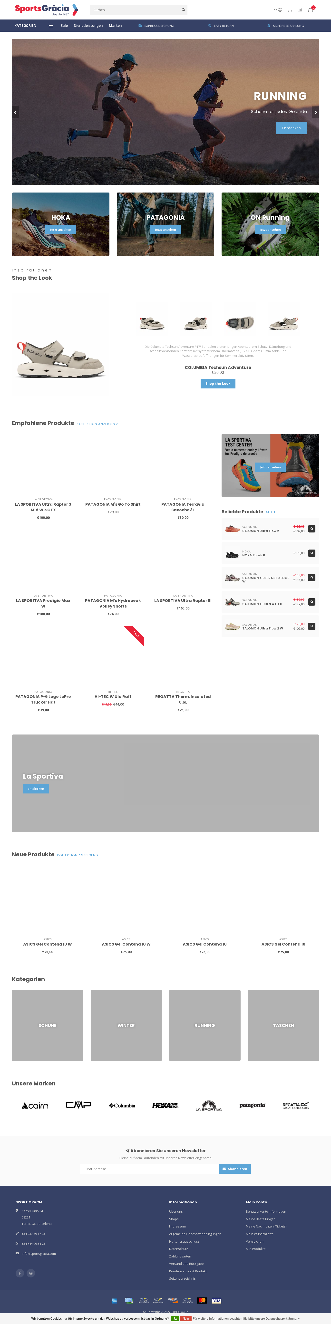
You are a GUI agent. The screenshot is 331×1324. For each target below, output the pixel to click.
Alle (271, 512)
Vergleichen (254, 1241)
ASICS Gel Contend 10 (205, 944)
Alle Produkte (256, 1249)
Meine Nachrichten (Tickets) (266, 1226)
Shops (174, 1219)
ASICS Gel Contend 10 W (47, 944)
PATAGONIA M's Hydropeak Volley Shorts (113, 603)
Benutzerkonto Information (266, 1211)
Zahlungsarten (180, 1256)
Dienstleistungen (88, 25)
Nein (186, 1318)
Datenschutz (178, 1249)
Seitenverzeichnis (182, 1278)
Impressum (177, 1226)
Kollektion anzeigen (97, 424)
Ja (174, 1318)
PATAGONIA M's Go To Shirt (113, 504)
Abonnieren (235, 1169)
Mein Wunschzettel (260, 1234)
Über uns (176, 1211)
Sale (64, 25)
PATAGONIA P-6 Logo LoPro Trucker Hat (43, 699)
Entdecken (291, 128)
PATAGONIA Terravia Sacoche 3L (182, 507)
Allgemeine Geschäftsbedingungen (195, 1234)
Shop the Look (218, 383)
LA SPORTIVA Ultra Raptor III (183, 600)
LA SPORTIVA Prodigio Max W (43, 603)
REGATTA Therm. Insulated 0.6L (183, 699)
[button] (15, 112)
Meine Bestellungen (260, 1219)
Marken (115, 25)
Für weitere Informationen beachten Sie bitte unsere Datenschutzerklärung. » (246, 1318)
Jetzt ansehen (60, 229)
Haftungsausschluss (184, 1241)
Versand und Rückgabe (186, 1263)
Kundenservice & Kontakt (188, 1271)
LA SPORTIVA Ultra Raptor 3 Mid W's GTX (43, 507)
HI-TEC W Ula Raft (113, 696)
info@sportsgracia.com (39, 1253)
